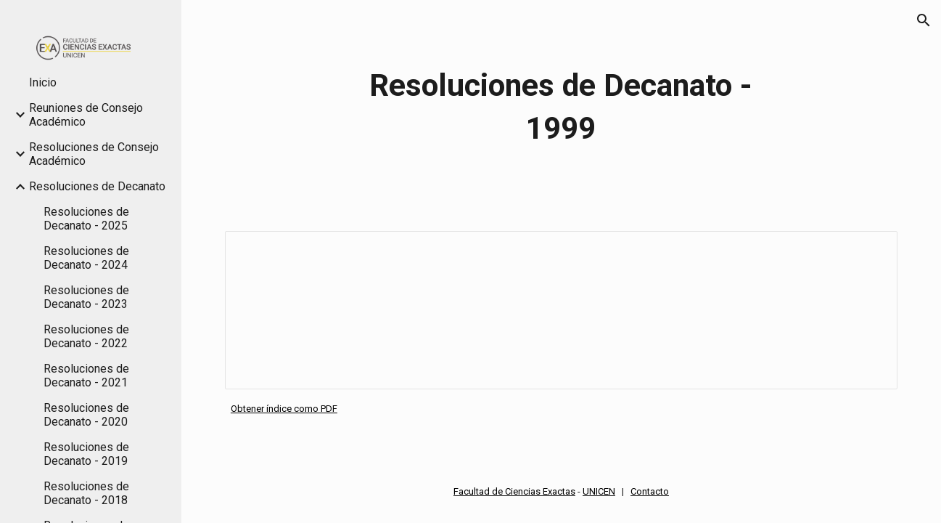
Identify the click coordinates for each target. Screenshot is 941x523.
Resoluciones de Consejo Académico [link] (94, 154)
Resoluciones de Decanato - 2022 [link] (86, 336)
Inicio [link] (43, 82)
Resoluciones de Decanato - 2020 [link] (86, 415)
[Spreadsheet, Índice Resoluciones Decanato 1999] (561, 310)
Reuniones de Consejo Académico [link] (86, 115)
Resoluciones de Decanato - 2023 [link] (86, 297)
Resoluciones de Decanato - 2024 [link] (86, 258)
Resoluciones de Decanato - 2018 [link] (86, 493)
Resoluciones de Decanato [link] (97, 186)
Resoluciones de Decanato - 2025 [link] (86, 218)
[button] (923, 20)
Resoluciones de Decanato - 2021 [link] (86, 375)
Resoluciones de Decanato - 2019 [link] (86, 454)
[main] (561, 106)
